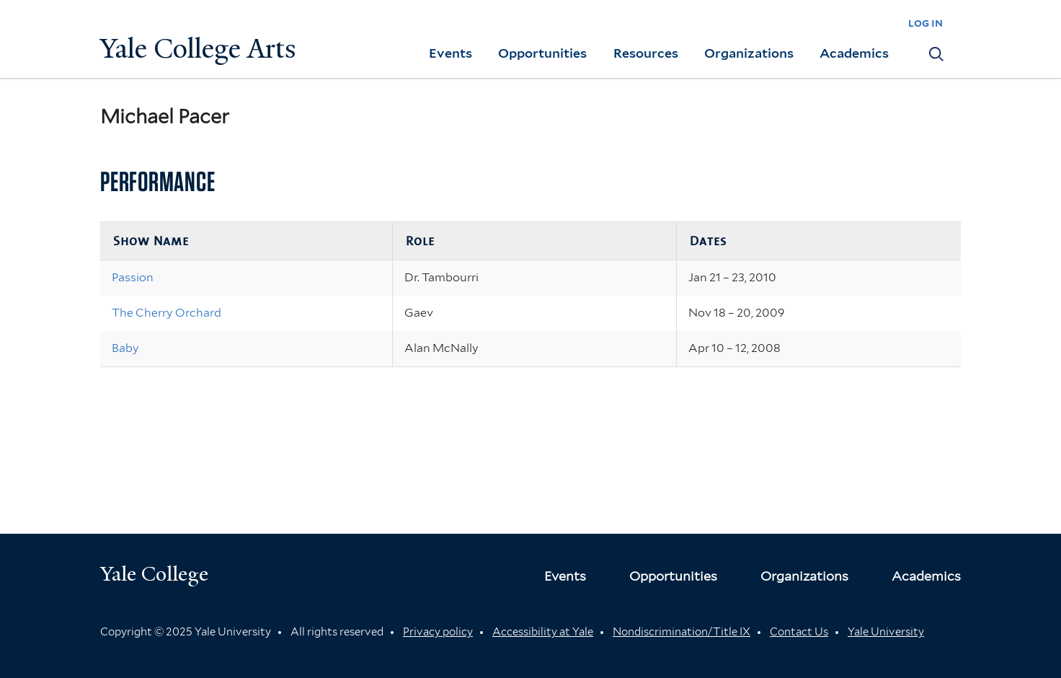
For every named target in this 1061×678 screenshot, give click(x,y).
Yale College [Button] (154, 573)
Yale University (886, 631)
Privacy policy (438, 631)
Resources (645, 53)
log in (925, 23)
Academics (854, 53)
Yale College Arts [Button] (198, 48)
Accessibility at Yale (542, 631)
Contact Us (799, 631)
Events (450, 53)
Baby (125, 348)
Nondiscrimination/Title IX (681, 631)
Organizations (749, 53)
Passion (133, 277)
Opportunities (542, 53)
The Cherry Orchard (166, 313)
